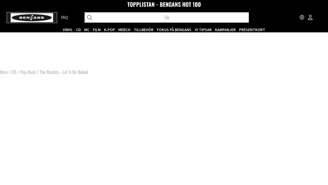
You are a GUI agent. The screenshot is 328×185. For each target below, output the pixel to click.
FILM (97, 29)
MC (86, 29)
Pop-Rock (28, 72)
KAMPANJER (225, 29)
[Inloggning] (310, 18)
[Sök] (167, 17)
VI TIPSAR (203, 29)
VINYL (68, 29)
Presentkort (252, 29)
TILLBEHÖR (143, 29)
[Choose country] (302, 18)
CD (78, 29)
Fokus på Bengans (174, 29)
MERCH (124, 29)
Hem (4, 72)
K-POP (109, 29)
